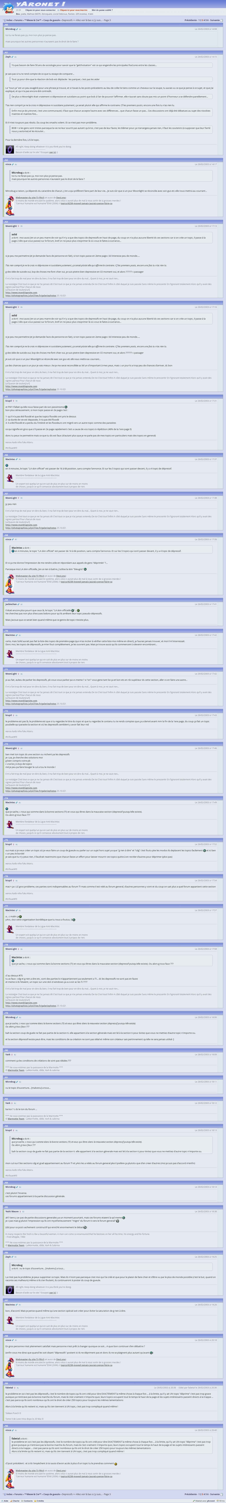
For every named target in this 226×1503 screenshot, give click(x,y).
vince (8, 164)
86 (6, 1252)
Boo (18, 14)
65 (6, 396)
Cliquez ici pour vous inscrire (73, 10)
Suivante (215, 20)
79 (6, 1013)
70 (6, 630)
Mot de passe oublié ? (102, 10)
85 (6, 1207)
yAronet (211, 1500)
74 (6, 798)
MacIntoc (10, 459)
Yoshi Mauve (12, 1211)
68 (6, 535)
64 (6, 302)
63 (6, 221)
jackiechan (11, 604)
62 (6, 160)
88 (6, 1335)
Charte (16, 1500)
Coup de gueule (51, 1494)
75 (6, 840)
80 (6, 1050)
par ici (52, 152)
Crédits (40, 1500)
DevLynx (61, 197)
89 (6, 1383)
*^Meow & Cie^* (33, 1494)
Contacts (28, 1500)
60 (6, 24)
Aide (6, 1500)
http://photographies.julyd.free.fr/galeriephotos (30, 295)
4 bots (90, 14)
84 (6, 1182)
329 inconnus (81, 14)
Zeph (8, 56)
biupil (8, 400)
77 (6, 906)
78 (6, 944)
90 (6, 1425)
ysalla (23, 14)
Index (9, 1494)
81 (6, 1077)
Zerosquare (47, 14)
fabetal (9, 1387)
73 (6, 743)
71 (6, 669)
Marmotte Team (16, 1070)
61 (6, 52)
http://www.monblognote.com (21, 292)
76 (6, 876)
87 (6, 1300)
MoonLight (11, 226)
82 (6, 1098)
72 (6, 710)
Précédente (191, 20)
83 (6, 1126)
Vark (7, 1054)
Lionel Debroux (60, 14)
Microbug (10, 29)
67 (6, 493)
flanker (71, 14)
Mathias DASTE (34, 14)
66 (6, 455)
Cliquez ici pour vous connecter (40, 10)
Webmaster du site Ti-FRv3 (30, 197)
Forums (18, 1494)
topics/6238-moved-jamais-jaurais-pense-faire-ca (86, 203)
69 (6, 599)
